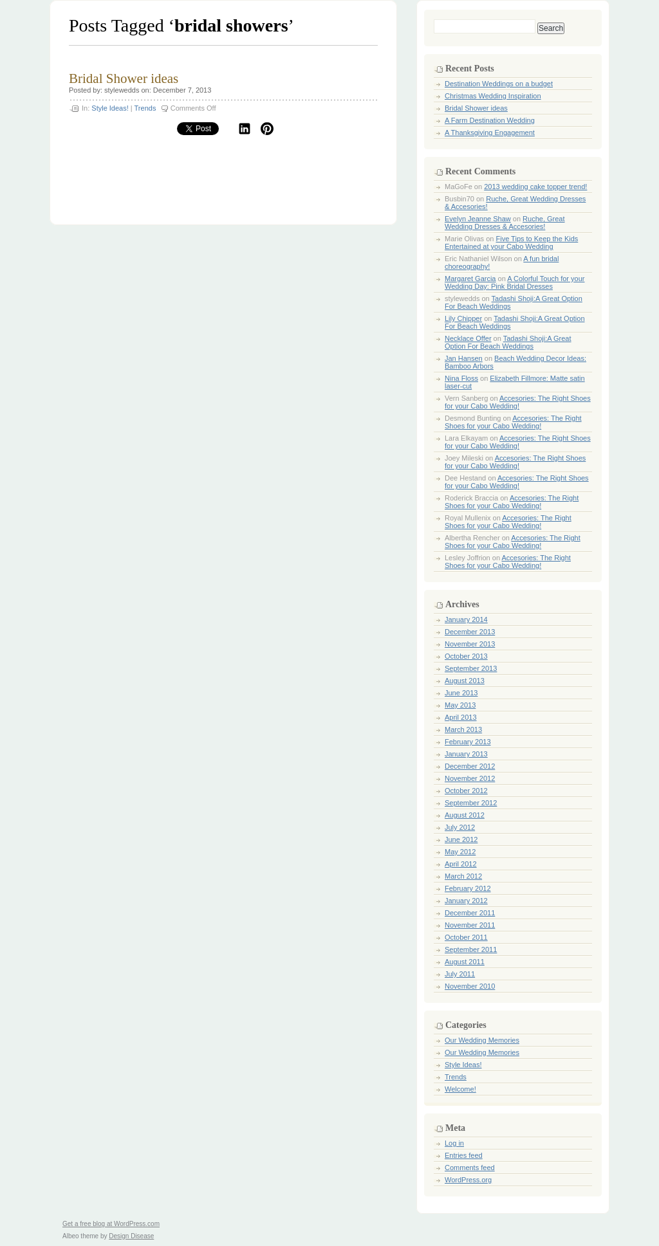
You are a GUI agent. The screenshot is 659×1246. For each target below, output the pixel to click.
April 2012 (461, 864)
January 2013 (466, 754)
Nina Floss (461, 378)
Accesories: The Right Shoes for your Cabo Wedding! (518, 402)
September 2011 (471, 949)
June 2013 (461, 693)
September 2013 (471, 668)
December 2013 (470, 632)
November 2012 (470, 778)
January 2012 (466, 900)
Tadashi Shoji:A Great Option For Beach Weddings (508, 342)
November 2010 (470, 986)
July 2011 (460, 974)
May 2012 (460, 852)
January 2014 (466, 619)
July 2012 (460, 827)
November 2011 (470, 925)
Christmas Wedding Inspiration (493, 96)
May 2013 (460, 705)
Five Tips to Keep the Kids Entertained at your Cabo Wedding (511, 242)
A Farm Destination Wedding (490, 120)
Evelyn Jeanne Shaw (478, 219)
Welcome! (460, 1089)
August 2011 (465, 962)
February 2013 (468, 742)
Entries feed (464, 1155)
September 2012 (471, 803)
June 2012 (461, 839)
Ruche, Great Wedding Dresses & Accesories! (505, 222)
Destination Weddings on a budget (499, 83)
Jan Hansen (464, 358)
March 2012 (463, 876)
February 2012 (468, 888)
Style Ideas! (109, 108)
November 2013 (470, 644)
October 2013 (466, 656)
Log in (454, 1143)
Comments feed (470, 1167)
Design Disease (131, 1236)
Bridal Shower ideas (123, 78)
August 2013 (465, 680)
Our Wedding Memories (482, 1040)
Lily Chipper (463, 318)
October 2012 (466, 790)
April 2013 (461, 717)
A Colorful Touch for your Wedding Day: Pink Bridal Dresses (514, 282)
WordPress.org (468, 1180)
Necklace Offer (468, 338)
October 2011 (466, 937)
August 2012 (465, 815)
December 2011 (470, 913)
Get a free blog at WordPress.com (111, 1223)
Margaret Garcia (470, 278)
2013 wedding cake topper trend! (535, 186)
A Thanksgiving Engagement (490, 132)
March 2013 (463, 729)
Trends (145, 108)
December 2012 (470, 766)
